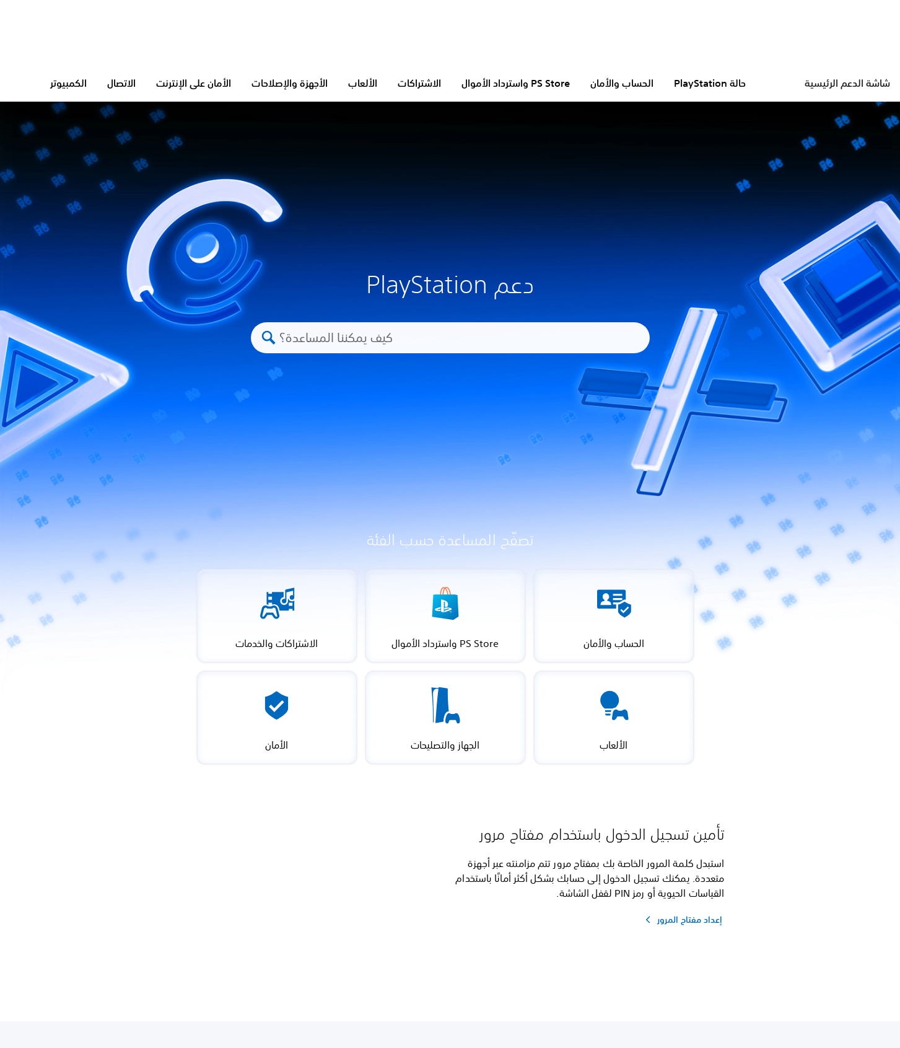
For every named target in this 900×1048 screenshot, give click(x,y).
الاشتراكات (419, 83)
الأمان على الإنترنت (193, 83)
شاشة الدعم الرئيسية (847, 83)
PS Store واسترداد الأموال (515, 83)
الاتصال (121, 83)
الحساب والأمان (621, 83)
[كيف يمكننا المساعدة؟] (458, 337)
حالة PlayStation (710, 83)
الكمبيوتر (68, 83)
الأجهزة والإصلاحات (289, 83)
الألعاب (362, 83)
